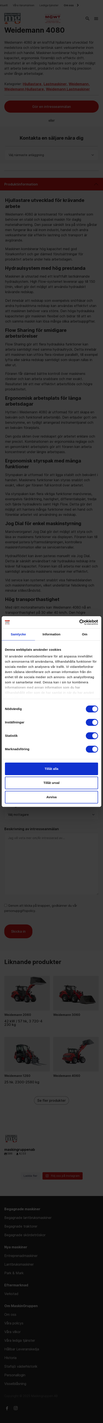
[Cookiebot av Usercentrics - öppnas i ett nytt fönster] (79, 622)
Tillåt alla (51, 769)
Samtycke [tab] (18, 634)
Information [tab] (51, 634)
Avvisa (51, 797)
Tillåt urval (52, 783)
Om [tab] (84, 634)
